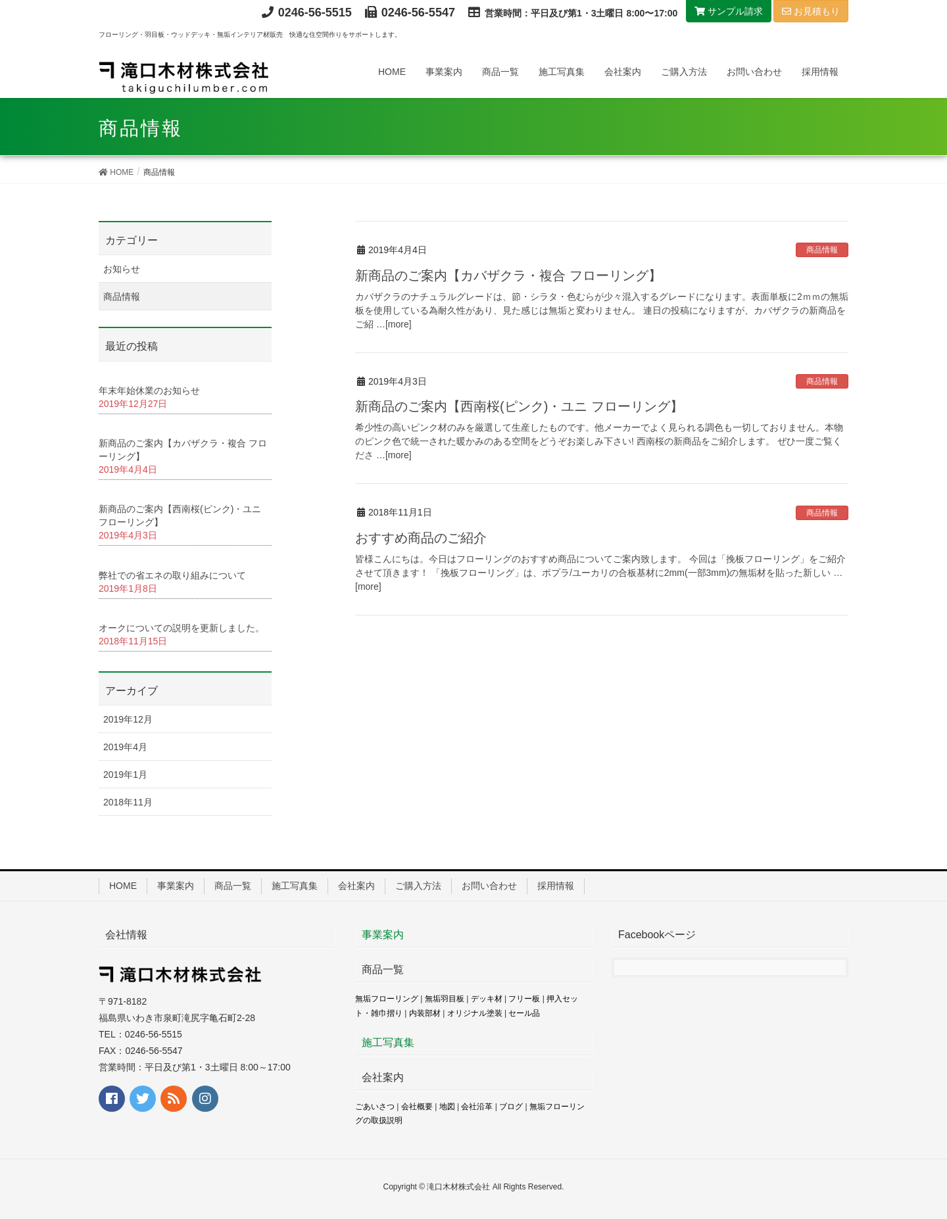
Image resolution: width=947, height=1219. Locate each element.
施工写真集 (295, 885)
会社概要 (417, 1106)
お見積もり (811, 11)
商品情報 (822, 249)
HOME (123, 885)
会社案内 (356, 885)
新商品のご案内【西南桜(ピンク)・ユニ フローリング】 (519, 406)
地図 (447, 1106)
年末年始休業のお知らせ (149, 390)
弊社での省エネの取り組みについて (172, 575)
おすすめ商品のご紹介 (421, 538)
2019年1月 (125, 774)
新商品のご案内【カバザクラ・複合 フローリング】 (508, 275)
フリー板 (524, 998)
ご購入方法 (418, 885)
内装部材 (425, 1013)
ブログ (511, 1106)
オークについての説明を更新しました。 (181, 628)
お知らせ (121, 269)
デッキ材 (486, 998)
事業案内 (175, 885)
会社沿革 (477, 1106)
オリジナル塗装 (474, 1013)
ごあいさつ (375, 1106)
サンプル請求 (728, 11)
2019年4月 (125, 747)
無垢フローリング (386, 998)
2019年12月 (128, 719)
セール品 (524, 1013)
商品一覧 (232, 885)
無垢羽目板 (444, 998)
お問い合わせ (489, 885)
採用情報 (555, 885)
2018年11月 (128, 802)
